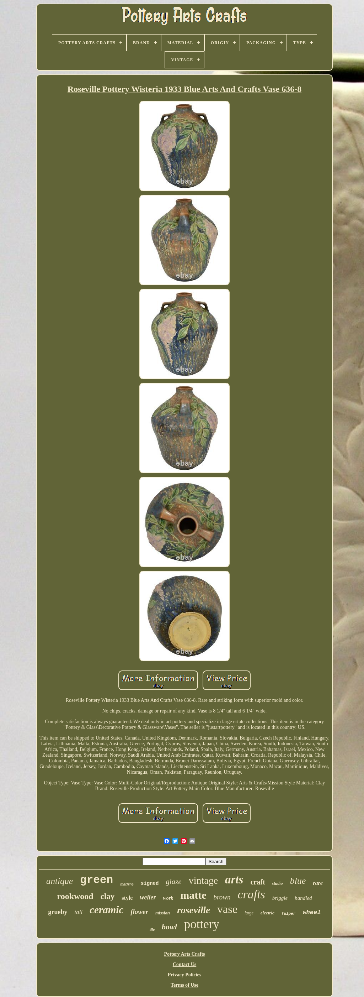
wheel (312, 912)
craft (257, 882)
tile (152, 929)
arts (234, 879)
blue (298, 881)
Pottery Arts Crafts (184, 954)
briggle (280, 898)
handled (303, 898)
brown (222, 897)
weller (148, 897)
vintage (203, 880)
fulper (289, 914)
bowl (169, 926)
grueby (58, 911)
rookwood (75, 896)
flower (139, 911)
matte (193, 895)
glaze (173, 881)
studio (277, 883)
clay (108, 896)
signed (150, 883)
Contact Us (185, 964)
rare (318, 883)
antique (59, 881)
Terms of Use (184, 985)
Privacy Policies (184, 974)
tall (79, 912)
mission (162, 912)
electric (267, 912)
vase (227, 909)
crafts (251, 894)
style (127, 898)
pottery (201, 924)
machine (127, 884)
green (96, 880)
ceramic (106, 909)
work (168, 898)
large (249, 912)
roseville (193, 910)
